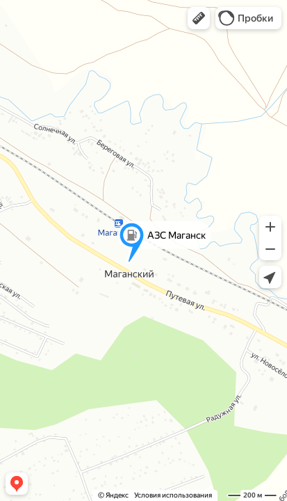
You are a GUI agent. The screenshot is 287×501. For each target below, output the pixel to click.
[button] (199, 18)
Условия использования (173, 495)
